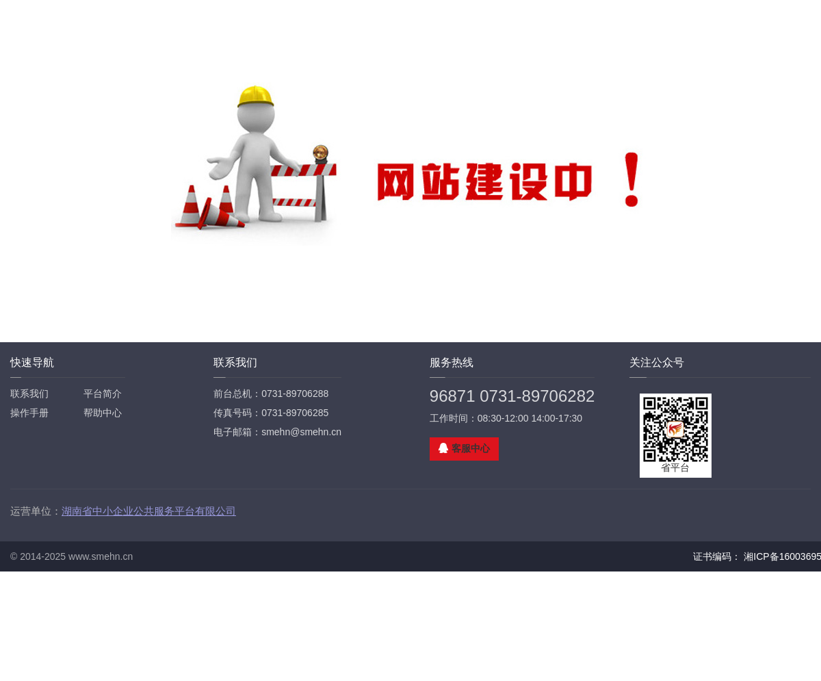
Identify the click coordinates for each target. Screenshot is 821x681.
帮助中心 (102, 412)
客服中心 (471, 448)
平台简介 (102, 393)
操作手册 (29, 412)
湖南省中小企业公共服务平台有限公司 (149, 511)
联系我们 (29, 393)
